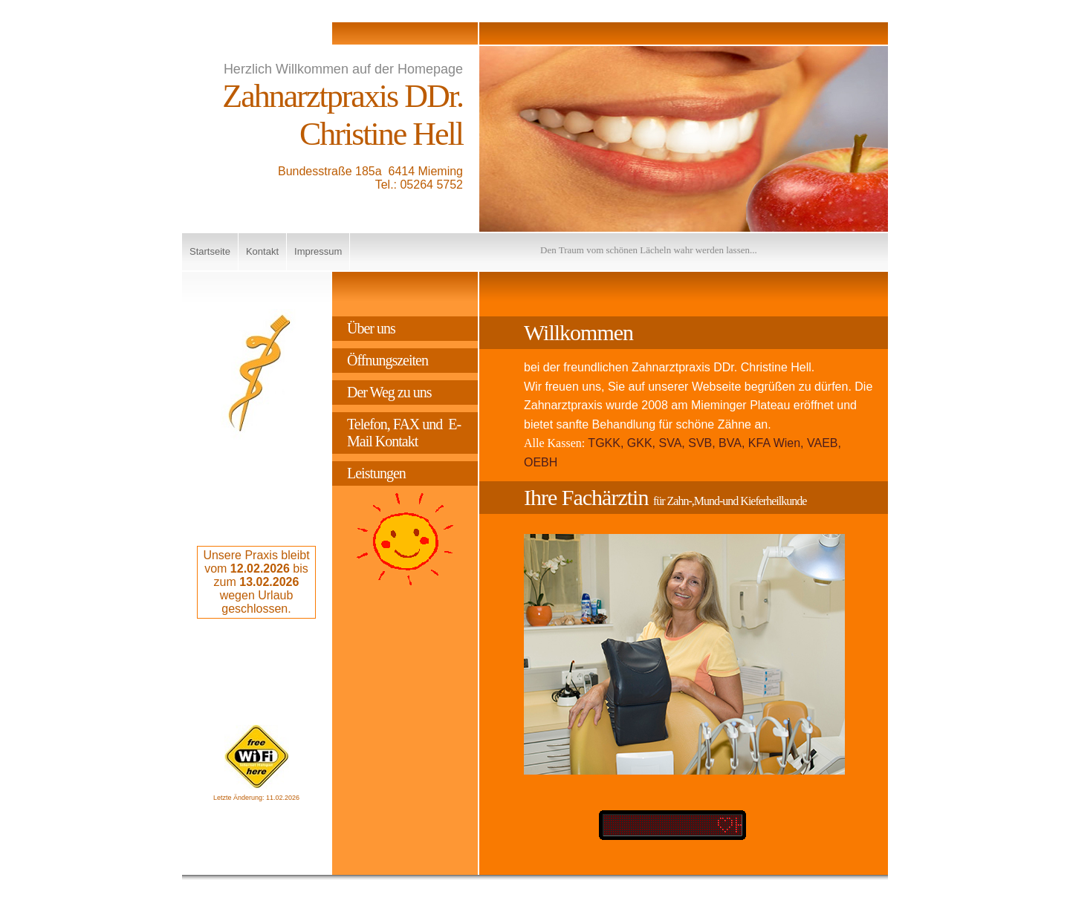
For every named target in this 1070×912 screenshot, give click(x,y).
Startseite (209, 251)
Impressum (318, 251)
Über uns (371, 328)
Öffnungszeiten (387, 360)
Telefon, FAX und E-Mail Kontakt (404, 432)
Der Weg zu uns (389, 392)
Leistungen (376, 473)
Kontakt (262, 251)
